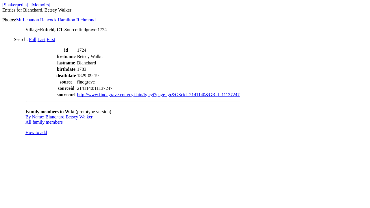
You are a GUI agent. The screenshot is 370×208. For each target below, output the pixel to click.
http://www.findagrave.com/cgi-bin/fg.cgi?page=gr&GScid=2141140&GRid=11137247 (158, 94)
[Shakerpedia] (15, 4)
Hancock (48, 19)
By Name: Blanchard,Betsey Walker (58, 116)
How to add (36, 132)
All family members (44, 122)
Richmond (86, 19)
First (51, 39)
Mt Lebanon (27, 19)
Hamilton (66, 19)
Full (32, 39)
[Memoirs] (40, 4)
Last (42, 39)
